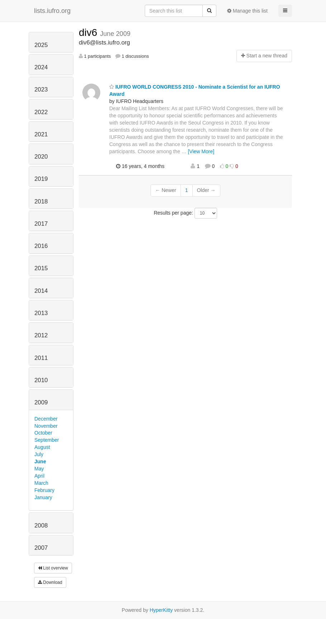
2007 (41, 547)
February (44, 490)
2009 (41, 402)
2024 (41, 67)
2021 (41, 134)
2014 (41, 290)
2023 (41, 89)
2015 (41, 268)
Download (50, 582)
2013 (41, 313)
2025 (41, 45)
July (38, 454)
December (46, 419)
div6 (89, 32)
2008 (41, 525)
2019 (41, 178)
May (39, 469)
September (46, 440)
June (40, 461)
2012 (41, 335)
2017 (41, 223)
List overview (53, 568)
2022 (41, 112)
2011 (41, 358)
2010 (41, 380)
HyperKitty (161, 610)
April (39, 476)
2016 (41, 246)
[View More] (201, 151)
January (43, 497)
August (42, 447)
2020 (41, 156)
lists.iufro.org (52, 10)
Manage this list (247, 11)
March (41, 483)
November (46, 426)
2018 (41, 201)
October (43, 433)
